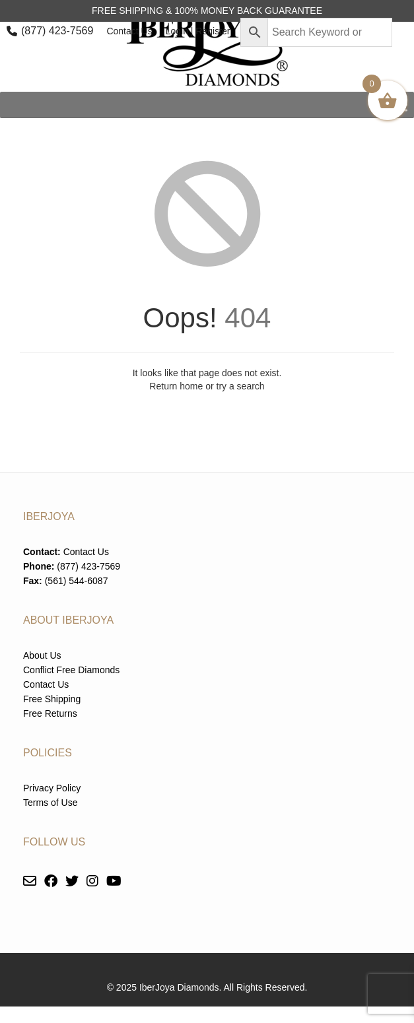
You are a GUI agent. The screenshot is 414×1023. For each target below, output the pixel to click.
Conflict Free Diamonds (71, 670)
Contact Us (129, 31)
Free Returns (50, 713)
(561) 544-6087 (76, 581)
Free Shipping (52, 699)
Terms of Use (50, 802)
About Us (42, 655)
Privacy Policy (52, 788)
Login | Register (198, 31)
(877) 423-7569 (57, 30)
